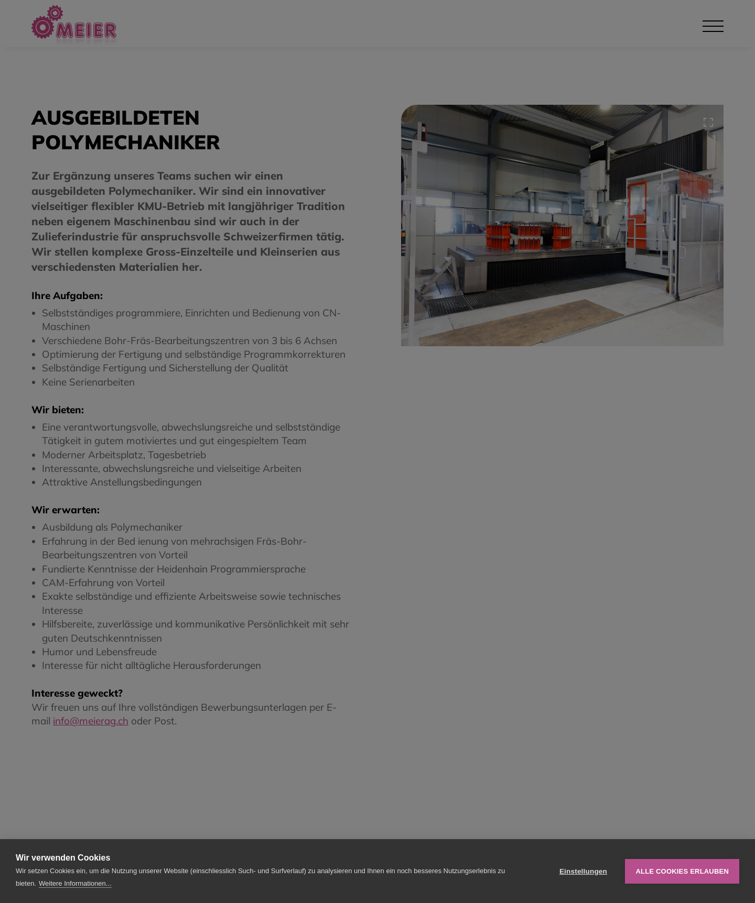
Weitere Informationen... (75, 883)
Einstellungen (583, 871)
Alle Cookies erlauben (682, 871)
